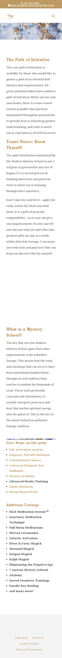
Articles (38, 637)
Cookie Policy (29, 643)
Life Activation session (26, 449)
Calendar (21, 637)
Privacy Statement (29, 649)
